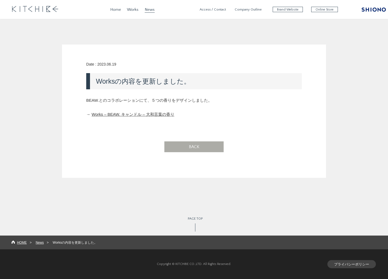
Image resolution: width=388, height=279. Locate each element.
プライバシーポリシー (351, 264)
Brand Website (288, 9)
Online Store (325, 9)
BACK (194, 146)
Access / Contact (213, 9)
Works (132, 9)
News (150, 9)
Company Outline (248, 9)
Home (115, 9)
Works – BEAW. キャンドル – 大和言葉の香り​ (133, 114)
